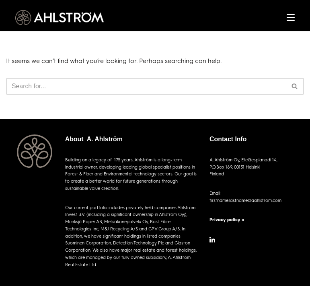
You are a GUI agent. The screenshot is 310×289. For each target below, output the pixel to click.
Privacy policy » (226, 219)
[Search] (146, 86)
